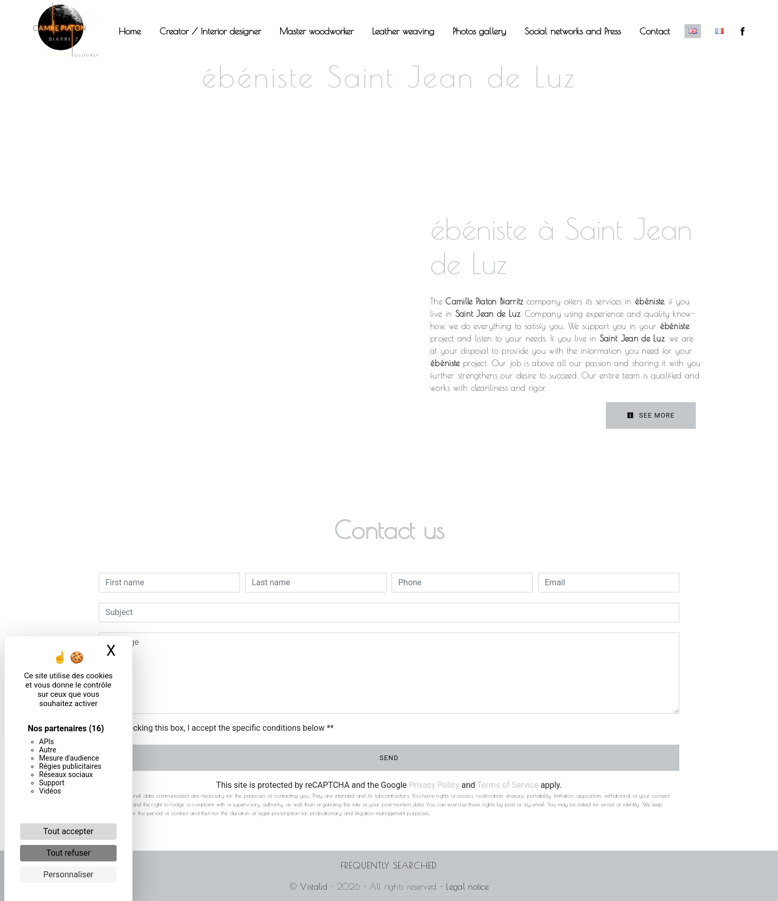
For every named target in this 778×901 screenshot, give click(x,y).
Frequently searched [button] (389, 865)
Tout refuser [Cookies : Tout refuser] (68, 853)
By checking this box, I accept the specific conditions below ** (221, 728)
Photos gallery (479, 31)
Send (389, 758)
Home (130, 31)
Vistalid (313, 886)
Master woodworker (317, 31)
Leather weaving (403, 31)
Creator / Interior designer (210, 31)
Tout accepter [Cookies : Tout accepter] (68, 831)
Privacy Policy (434, 785)
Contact (654, 31)
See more (651, 415)
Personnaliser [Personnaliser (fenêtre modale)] (68, 874)
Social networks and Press (573, 31)
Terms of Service (508, 785)
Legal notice (466, 886)
